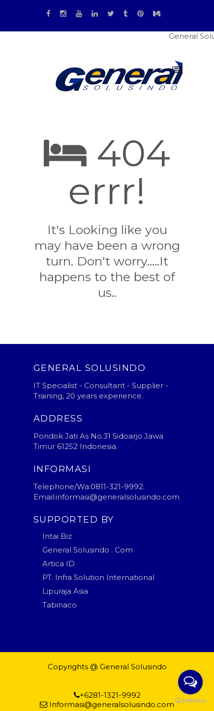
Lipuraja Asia (65, 591)
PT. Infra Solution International (98, 577)
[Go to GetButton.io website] (190, 701)
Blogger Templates (74, 676)
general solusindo (143, 676)
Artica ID (58, 563)
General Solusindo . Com (87, 549)
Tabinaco (59, 604)
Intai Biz (57, 536)
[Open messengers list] (190, 682)
